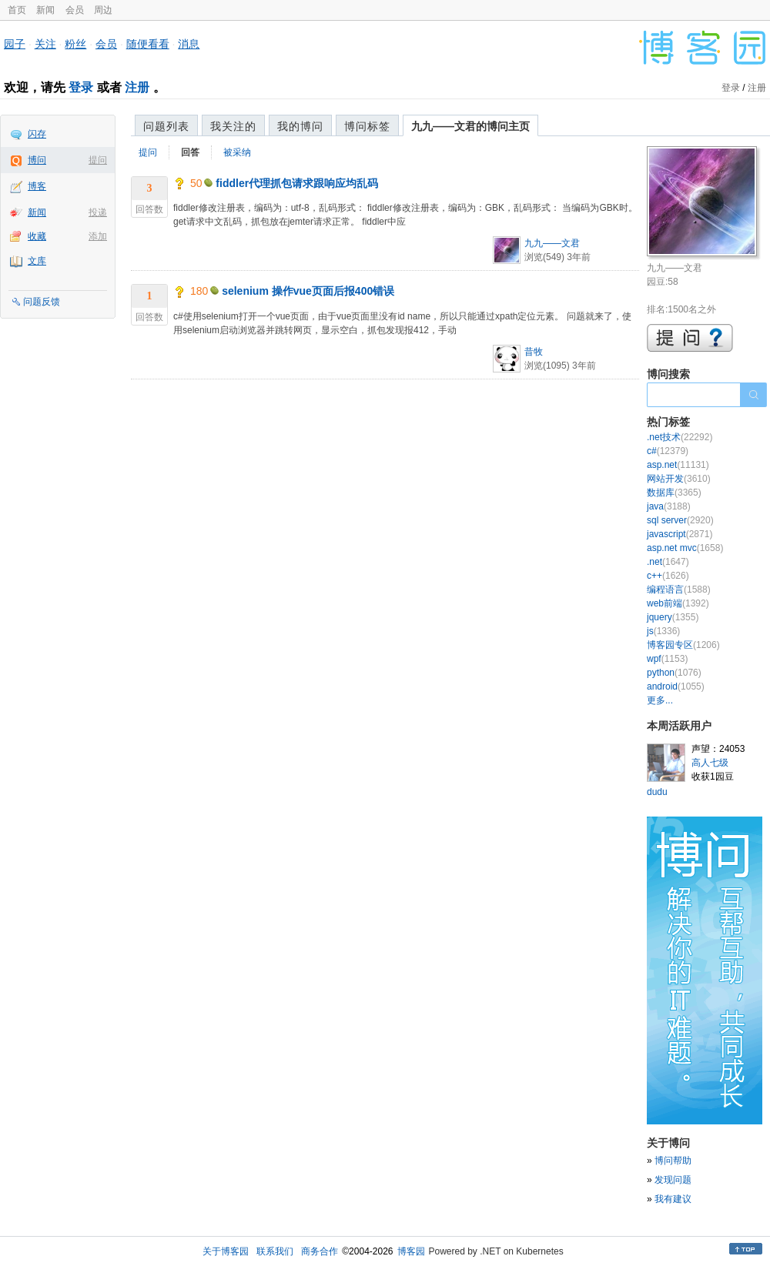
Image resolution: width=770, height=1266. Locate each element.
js (663, 631)
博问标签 (367, 126)
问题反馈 (41, 301)
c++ (668, 575)
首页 (17, 10)
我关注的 (233, 126)
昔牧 (533, 351)
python (674, 672)
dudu (657, 792)
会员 (74, 10)
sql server (680, 520)
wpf (667, 658)
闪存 (37, 134)
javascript (679, 534)
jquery (672, 617)
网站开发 (679, 478)
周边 (103, 10)
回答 (190, 152)
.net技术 (679, 437)
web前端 (678, 603)
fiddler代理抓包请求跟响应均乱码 (297, 183)
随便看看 (147, 44)
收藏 (37, 236)
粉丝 (75, 44)
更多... (660, 700)
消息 (188, 44)
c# (667, 451)
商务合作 (319, 1251)
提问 (98, 160)
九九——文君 (552, 243)
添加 (98, 236)
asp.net (678, 464)
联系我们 (274, 1251)
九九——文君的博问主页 (470, 126)
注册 (137, 87)
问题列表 (166, 126)
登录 (81, 87)
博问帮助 (672, 1160)
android (676, 686)
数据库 (674, 492)
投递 (98, 212)
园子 (14, 44)
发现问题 (672, 1179)
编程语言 (679, 589)
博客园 (411, 1251)
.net (668, 561)
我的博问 (300, 126)
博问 (37, 160)
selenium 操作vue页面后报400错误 (308, 291)
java (669, 506)
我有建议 (672, 1199)
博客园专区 (683, 645)
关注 (45, 44)
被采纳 (237, 152)
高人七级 (709, 762)
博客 (37, 186)
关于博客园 (226, 1251)
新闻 (45, 10)
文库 (37, 261)
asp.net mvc (685, 548)
